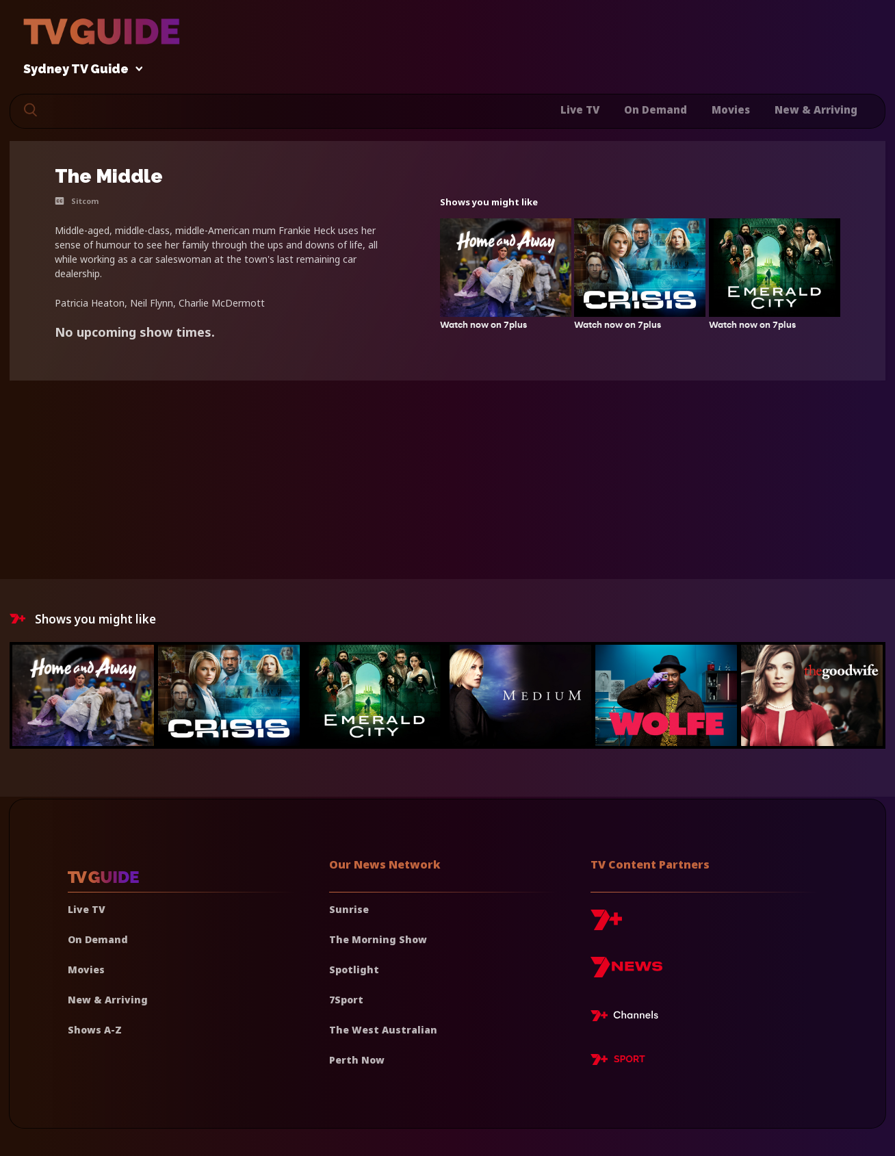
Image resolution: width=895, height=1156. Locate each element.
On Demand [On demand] (98, 939)
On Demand (655, 109)
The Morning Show (378, 939)
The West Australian (383, 1029)
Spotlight (354, 969)
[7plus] (606, 925)
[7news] (626, 972)
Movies (731, 109)
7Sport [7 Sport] (346, 999)
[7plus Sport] (618, 1061)
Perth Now (357, 1059)
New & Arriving (816, 109)
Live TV (579, 109)
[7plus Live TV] (628, 1017)
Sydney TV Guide (79, 69)
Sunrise (349, 909)
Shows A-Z (95, 1029)
